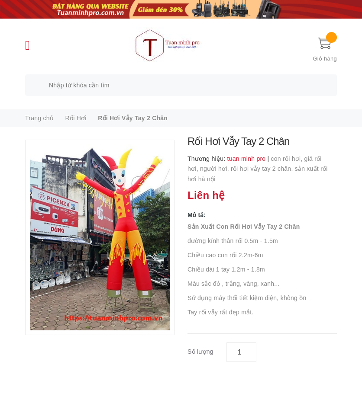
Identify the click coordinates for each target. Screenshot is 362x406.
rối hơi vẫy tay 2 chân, (263, 168)
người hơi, (215, 168)
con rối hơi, (287, 158)
